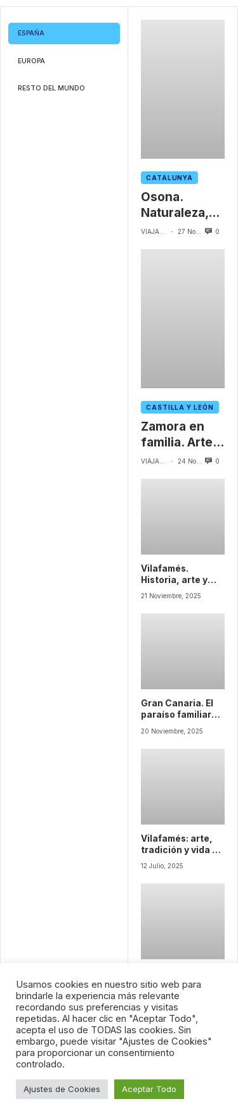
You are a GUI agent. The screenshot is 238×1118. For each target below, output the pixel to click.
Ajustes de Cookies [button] (61, 1089)
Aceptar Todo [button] (149, 1089)
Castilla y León (180, 407)
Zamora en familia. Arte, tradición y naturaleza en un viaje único (182, 434)
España (31, 33)
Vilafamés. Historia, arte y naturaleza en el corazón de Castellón (177, 574)
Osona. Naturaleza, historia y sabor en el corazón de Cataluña (174, 205)
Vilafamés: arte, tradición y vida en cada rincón (182, 844)
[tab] (64, 33)
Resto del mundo (51, 88)
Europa (31, 61)
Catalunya (169, 177)
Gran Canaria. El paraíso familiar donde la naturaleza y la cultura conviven (179, 709)
